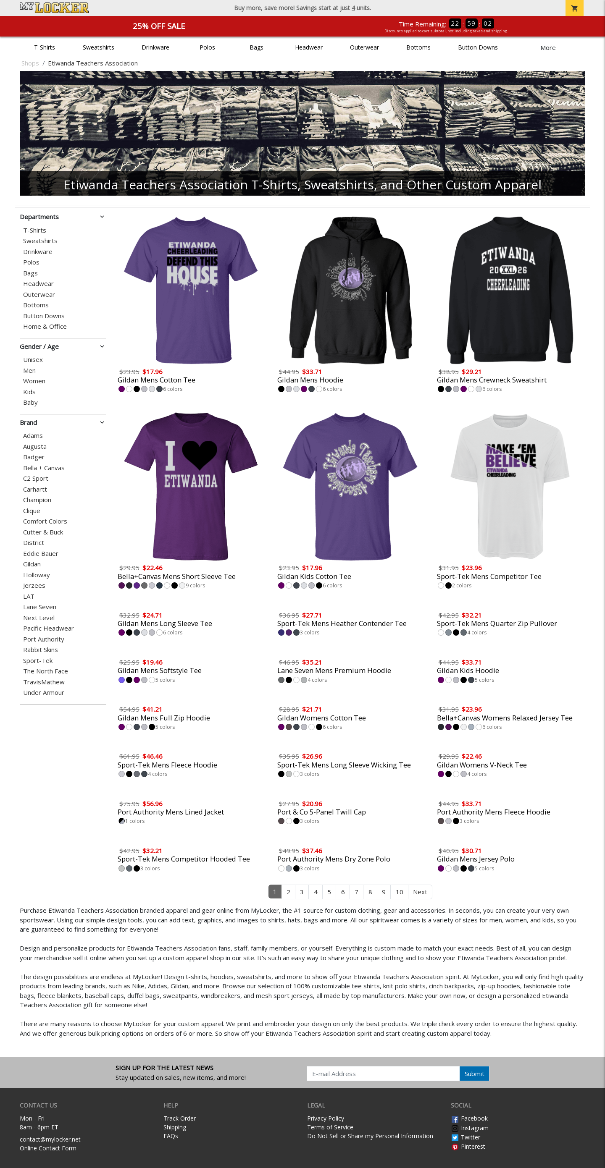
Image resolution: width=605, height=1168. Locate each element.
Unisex (33, 359)
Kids (29, 391)
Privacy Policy (325, 1118)
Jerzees (34, 585)
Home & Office (45, 326)
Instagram (470, 1128)
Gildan (32, 564)
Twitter (465, 1137)
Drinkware (155, 47)
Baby (30, 402)
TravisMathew (44, 682)
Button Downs (478, 47)
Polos (207, 47)
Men (29, 370)
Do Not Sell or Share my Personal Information (370, 1136)
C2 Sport (35, 478)
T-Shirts (44, 47)
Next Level (39, 617)
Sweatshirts (98, 47)
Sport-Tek (38, 660)
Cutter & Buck (43, 532)
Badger (34, 457)
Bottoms (418, 47)
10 (399, 892)
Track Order (179, 1118)
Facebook (469, 1118)
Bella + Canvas (44, 467)
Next (420, 892)
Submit (474, 1073)
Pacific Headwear (48, 628)
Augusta (35, 446)
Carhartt (35, 489)
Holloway (36, 575)
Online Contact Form (48, 1148)
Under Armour (43, 692)
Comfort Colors (45, 521)
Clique (31, 510)
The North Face (45, 671)
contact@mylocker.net (50, 1139)
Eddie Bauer (40, 553)
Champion (37, 499)
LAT (28, 596)
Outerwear (364, 47)
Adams (33, 435)
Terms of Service (330, 1127)
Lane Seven (39, 606)
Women (34, 381)
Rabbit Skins (40, 649)
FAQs (170, 1136)
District (33, 542)
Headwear (309, 47)
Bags (256, 47)
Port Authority (43, 639)
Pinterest (468, 1146)
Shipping (174, 1127)
